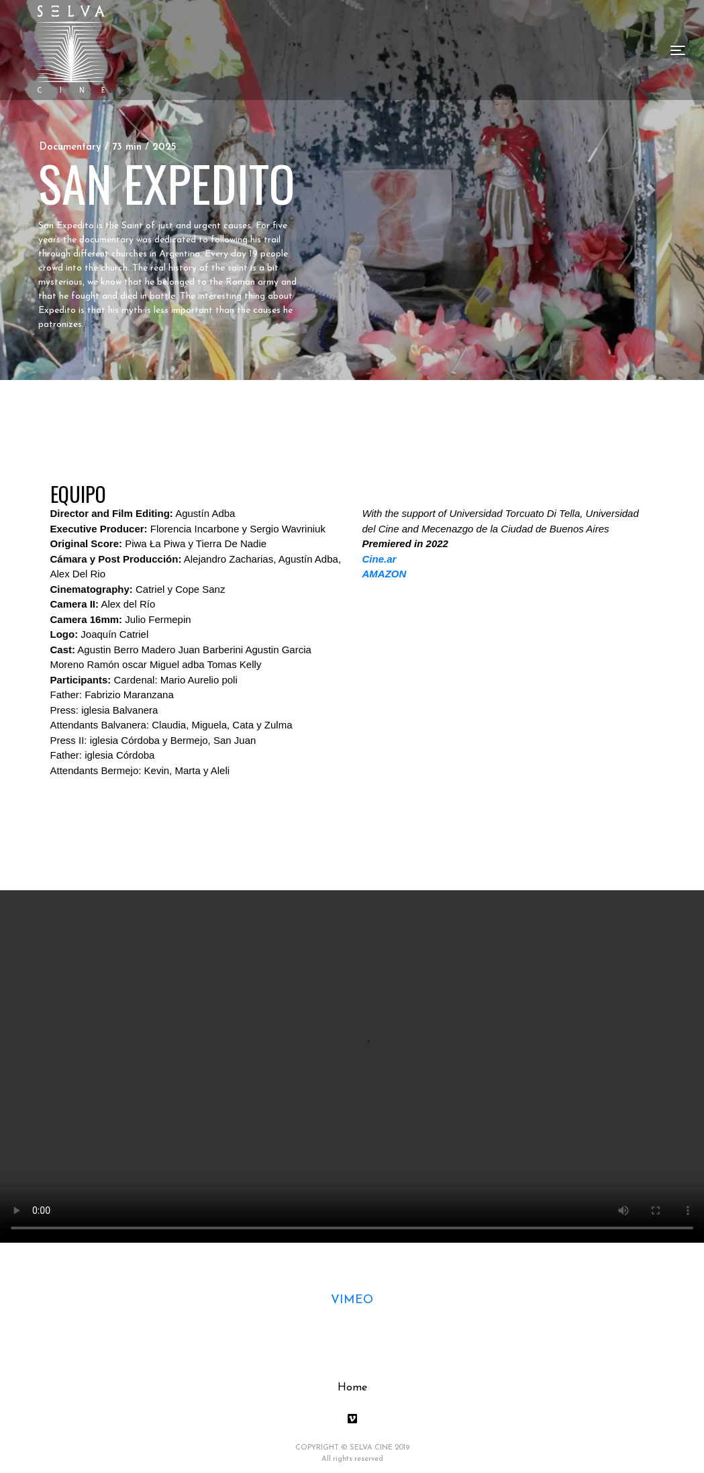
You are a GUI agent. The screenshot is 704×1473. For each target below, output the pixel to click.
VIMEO (352, 1300)
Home (352, 1387)
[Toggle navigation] (677, 50)
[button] (651, 190)
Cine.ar (379, 559)
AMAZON (384, 573)
